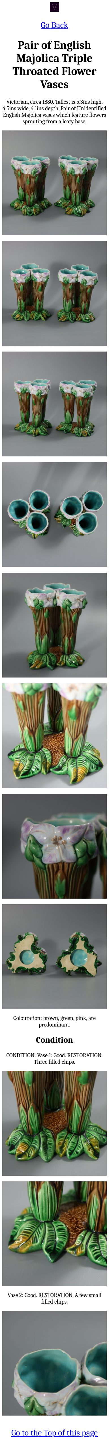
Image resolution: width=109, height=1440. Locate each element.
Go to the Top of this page (54, 1433)
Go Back (54, 25)
